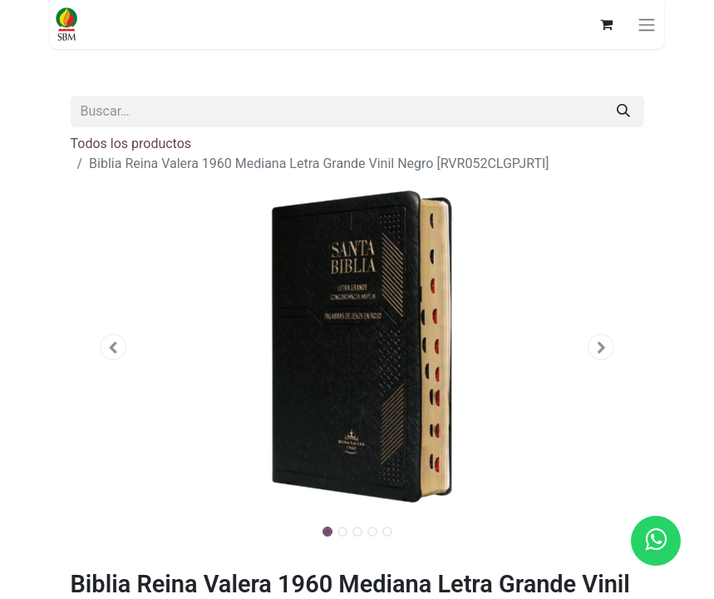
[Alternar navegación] (646, 24)
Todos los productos (131, 143)
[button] (114, 347)
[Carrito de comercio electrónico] (606, 24)
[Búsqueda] (623, 111)
